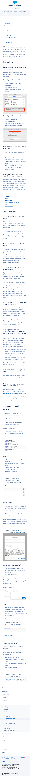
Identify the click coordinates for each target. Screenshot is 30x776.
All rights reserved (7, 764)
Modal (17, 530)
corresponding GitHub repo (10, 400)
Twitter (22, 757)
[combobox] (15, 688)
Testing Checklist (8, 25)
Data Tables (19, 674)
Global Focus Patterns (12, 362)
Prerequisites (7, 23)
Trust (14, 758)
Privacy (11, 757)
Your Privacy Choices (7, 761)
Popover (18, 590)
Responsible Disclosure (7, 758)
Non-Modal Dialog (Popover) (12, 37)
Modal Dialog (8, 35)
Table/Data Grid (9, 42)
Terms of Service (5, 757)
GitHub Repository (26, 757)
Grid (19, 676)
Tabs (7, 39)
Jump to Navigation (15, 8)
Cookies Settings (5, 759)
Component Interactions (9, 28)
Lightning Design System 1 (15, 3)
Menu (7, 32)
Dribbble (24, 757)
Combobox (8, 30)
